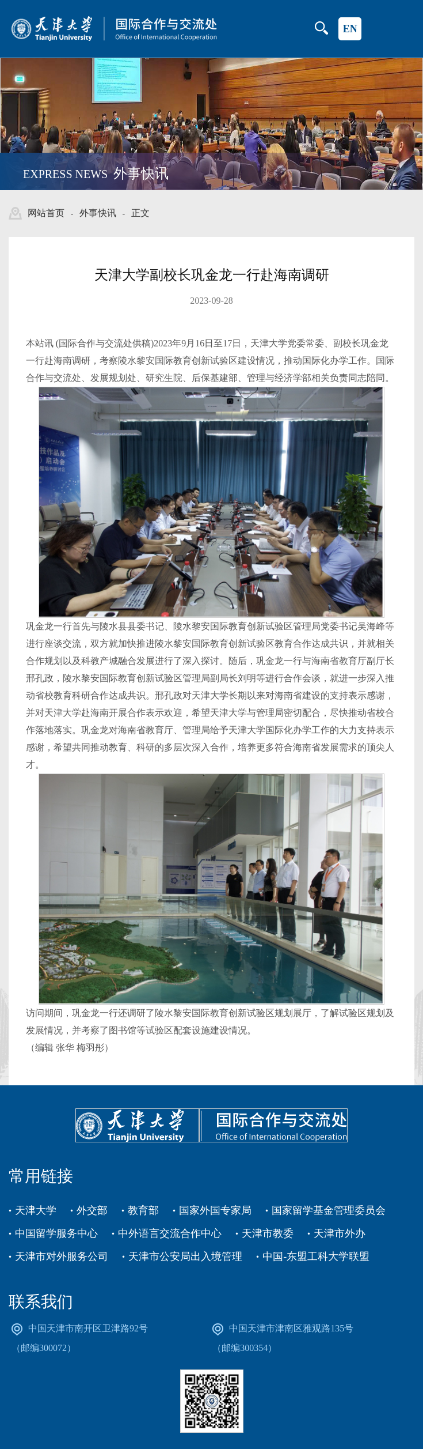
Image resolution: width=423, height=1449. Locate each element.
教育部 (143, 1209)
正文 (140, 213)
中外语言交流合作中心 (170, 1232)
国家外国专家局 (215, 1209)
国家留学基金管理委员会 (329, 1209)
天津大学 (35, 1209)
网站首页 (46, 213)
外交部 (92, 1209)
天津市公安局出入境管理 (185, 1255)
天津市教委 (268, 1232)
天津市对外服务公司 (61, 1255)
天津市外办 (339, 1232)
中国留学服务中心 (56, 1232)
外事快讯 (97, 213)
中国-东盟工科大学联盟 (315, 1255)
